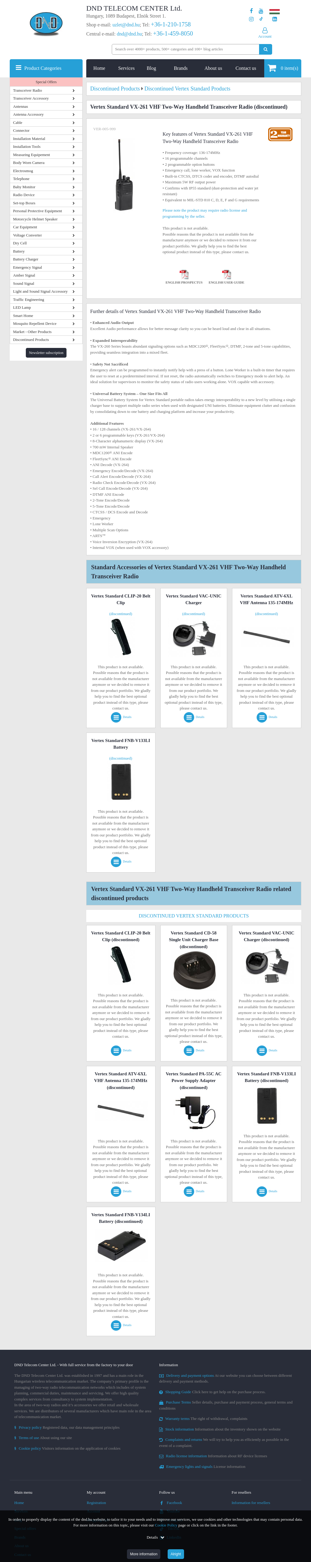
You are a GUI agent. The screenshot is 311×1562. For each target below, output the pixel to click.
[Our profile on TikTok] (261, 19)
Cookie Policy (166, 1525)
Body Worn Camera (28, 162)
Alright (176, 1554)
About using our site (43, 1437)
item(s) (283, 68)
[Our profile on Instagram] (251, 19)
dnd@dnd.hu (129, 33)
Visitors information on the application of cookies (67, 1448)
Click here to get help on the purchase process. (212, 1392)
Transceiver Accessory (31, 98)
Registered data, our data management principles (67, 1427)
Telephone (21, 178)
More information (143, 1554)
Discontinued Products (31, 339)
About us (213, 68)
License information (202, 1466)
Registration (96, 1502)
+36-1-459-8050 (173, 33)
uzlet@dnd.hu (126, 24)
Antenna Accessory (28, 114)
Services (126, 68)
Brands (180, 68)
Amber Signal (24, 275)
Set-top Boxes (24, 203)
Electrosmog (23, 170)
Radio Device (24, 194)
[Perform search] (265, 49)
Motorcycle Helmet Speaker (35, 219)
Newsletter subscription (46, 353)
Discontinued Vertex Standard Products (194, 915)
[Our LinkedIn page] (274, 19)
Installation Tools (26, 146)
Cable (17, 122)
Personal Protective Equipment (37, 211)
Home (99, 68)
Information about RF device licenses (213, 1456)
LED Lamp (22, 307)
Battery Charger (25, 259)
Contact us (246, 68)
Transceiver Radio (27, 90)
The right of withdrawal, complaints (203, 1418)
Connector (21, 130)
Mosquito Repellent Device (34, 323)
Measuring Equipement (31, 154)
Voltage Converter (27, 235)
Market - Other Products (32, 331)
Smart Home (23, 315)
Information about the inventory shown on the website (220, 1429)
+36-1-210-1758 (171, 24)
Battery (19, 251)
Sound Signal (23, 283)
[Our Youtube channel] (261, 11)
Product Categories (42, 68)
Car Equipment (25, 227)
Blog (151, 68)
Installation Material (29, 138)
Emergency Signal (27, 267)
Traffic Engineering (28, 299)
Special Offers (46, 82)
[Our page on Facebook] (251, 11)
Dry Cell (20, 243)
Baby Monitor (24, 187)
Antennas (20, 106)
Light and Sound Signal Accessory (40, 291)
